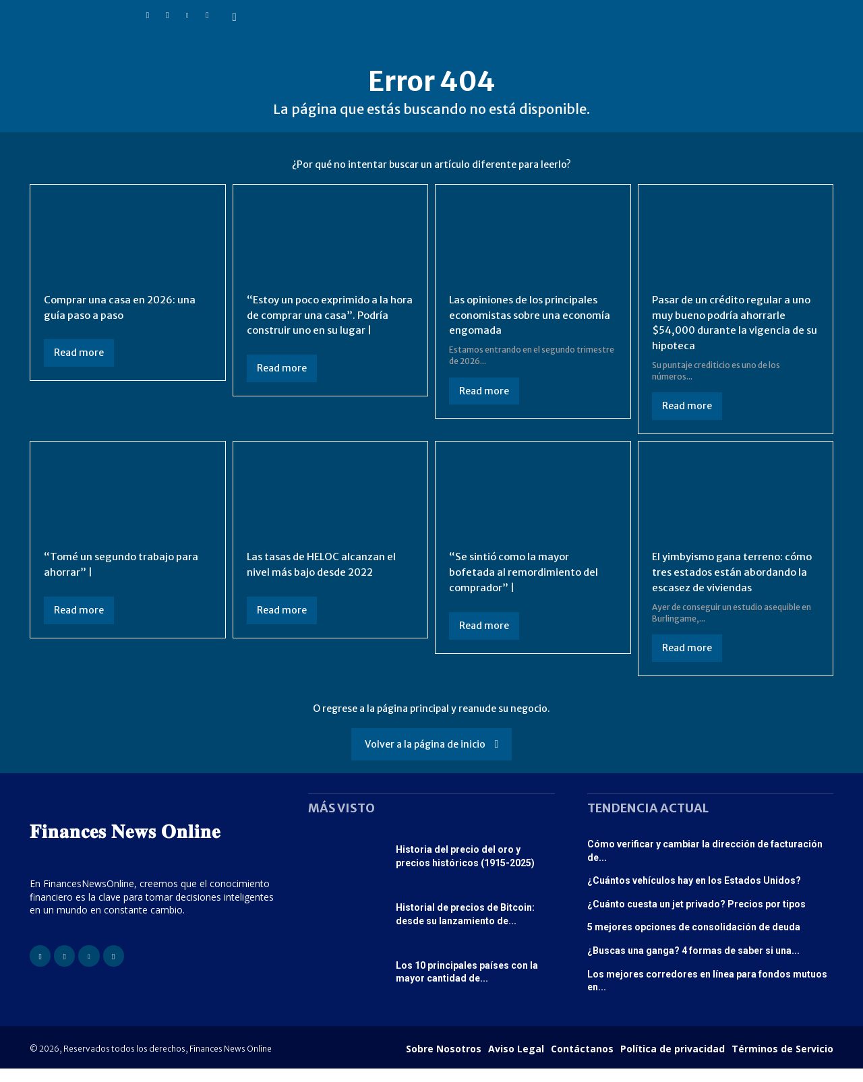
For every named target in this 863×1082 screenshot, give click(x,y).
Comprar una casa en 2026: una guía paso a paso (123, 307)
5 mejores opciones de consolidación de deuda (693, 940)
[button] (234, 17)
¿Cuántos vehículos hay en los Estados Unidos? (694, 894)
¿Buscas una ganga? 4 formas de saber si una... (693, 964)
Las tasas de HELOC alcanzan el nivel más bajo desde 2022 (324, 563)
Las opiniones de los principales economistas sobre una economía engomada (527, 314)
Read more (79, 353)
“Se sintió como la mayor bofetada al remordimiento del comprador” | (527, 571)
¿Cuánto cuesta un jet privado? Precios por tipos (696, 917)
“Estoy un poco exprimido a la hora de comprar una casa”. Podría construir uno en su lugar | (330, 314)
